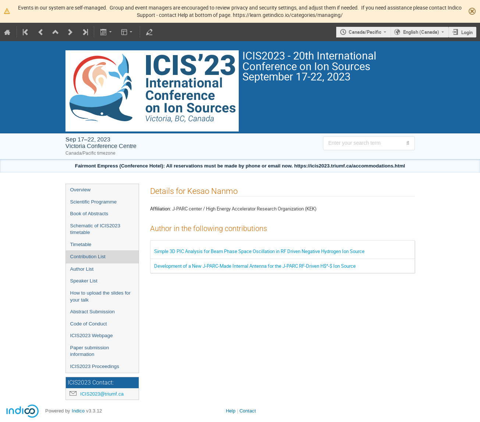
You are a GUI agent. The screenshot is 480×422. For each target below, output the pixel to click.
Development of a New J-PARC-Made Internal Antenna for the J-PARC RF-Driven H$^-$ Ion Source (255, 266)
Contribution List (88, 256)
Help (230, 411)
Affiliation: (160, 208)
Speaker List (83, 281)
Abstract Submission (92, 311)
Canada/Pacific (365, 32)
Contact (247, 411)
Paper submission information (89, 351)
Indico (78, 411)
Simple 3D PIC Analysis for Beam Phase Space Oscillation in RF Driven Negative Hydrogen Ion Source (259, 251)
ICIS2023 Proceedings (94, 366)
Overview (80, 189)
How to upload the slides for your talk (100, 296)
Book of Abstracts (89, 213)
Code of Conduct (88, 324)
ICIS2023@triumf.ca (102, 394)
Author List (82, 269)
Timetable (81, 244)
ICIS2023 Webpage (91, 335)
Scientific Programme (93, 202)
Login (467, 32)
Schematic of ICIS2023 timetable (95, 229)
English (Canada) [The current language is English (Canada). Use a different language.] (421, 32)
